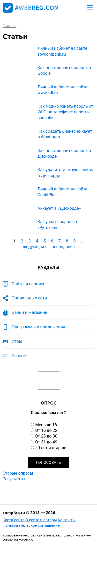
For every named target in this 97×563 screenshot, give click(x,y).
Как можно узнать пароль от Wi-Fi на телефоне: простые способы (65, 112)
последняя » (63, 246)
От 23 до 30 (46, 436)
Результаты (14, 478)
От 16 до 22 (46, 430)
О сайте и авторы (41, 520)
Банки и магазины (30, 312)
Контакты (67, 520)
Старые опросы (18, 473)
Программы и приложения (38, 326)
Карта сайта (14, 520)
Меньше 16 (46, 424)
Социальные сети (29, 297)
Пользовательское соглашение (31, 525)
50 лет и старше (50, 447)
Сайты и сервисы (29, 283)
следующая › (33, 246)
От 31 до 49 (46, 442)
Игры (17, 341)
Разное (19, 355)
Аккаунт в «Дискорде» (59, 208)
